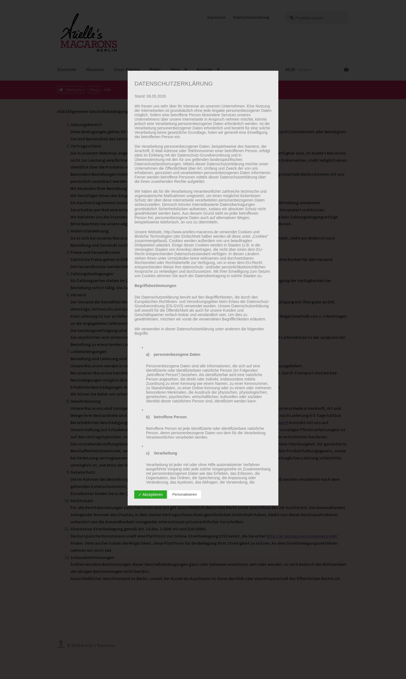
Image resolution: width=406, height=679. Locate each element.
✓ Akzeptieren (150, 494)
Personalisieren (184, 494)
